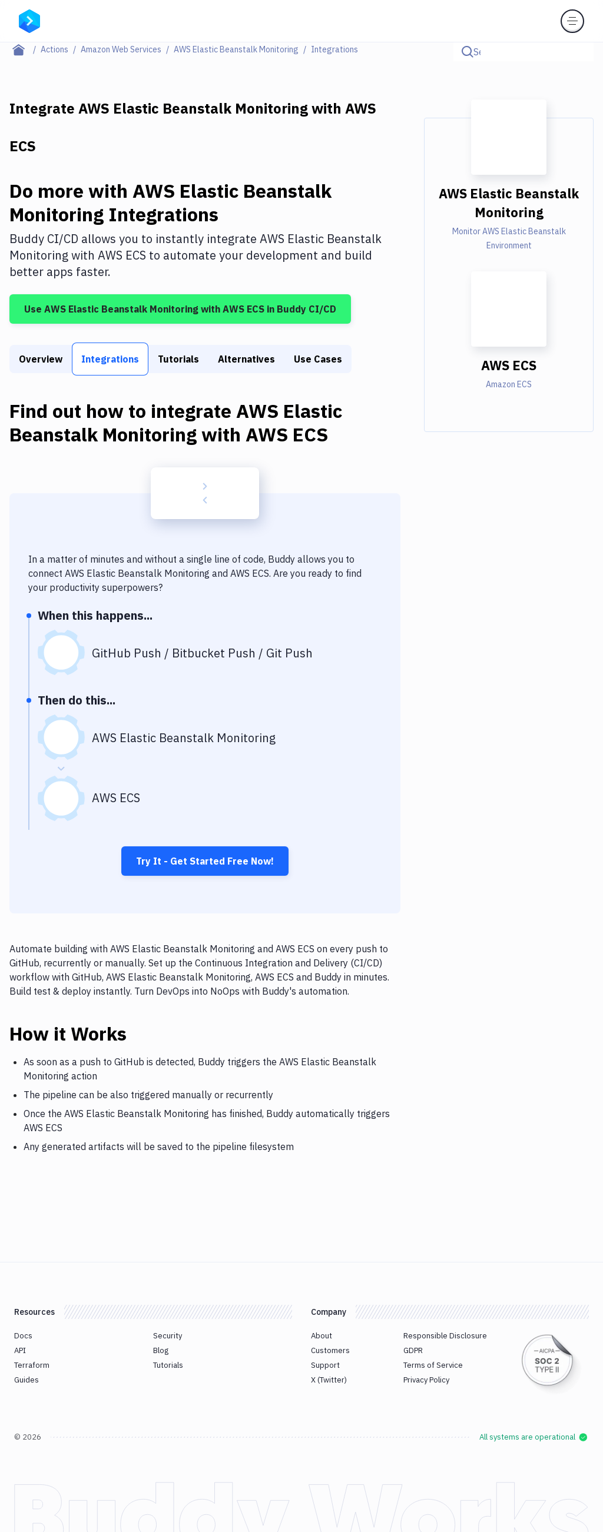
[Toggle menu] (572, 21)
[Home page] (25, 49)
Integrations (110, 359)
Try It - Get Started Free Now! (205, 861)
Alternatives (246, 359)
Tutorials (178, 359)
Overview (40, 359)
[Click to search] (579, 51)
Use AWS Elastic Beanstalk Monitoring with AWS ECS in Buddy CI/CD (180, 309)
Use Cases (318, 359)
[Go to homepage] (29, 20)
